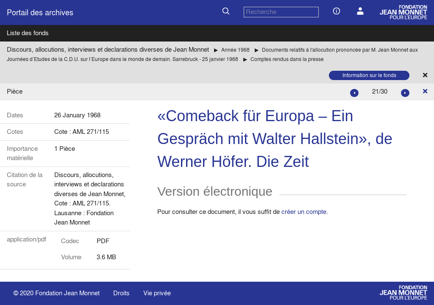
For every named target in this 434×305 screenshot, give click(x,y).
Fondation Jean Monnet (67, 292)
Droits (121, 292)
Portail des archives (40, 12)
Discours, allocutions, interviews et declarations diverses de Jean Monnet (108, 49)
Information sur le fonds (369, 75)
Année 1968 (235, 49)
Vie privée (157, 292)
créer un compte (303, 211)
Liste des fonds (28, 32)
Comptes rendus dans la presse (287, 59)
